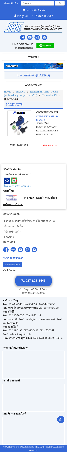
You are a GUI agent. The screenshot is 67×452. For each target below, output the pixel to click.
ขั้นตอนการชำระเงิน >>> (17, 186)
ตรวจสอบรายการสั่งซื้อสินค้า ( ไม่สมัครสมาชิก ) (29, 220)
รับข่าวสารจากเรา (13, 258)
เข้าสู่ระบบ (23, 16)
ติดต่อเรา (8, 237)
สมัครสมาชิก (45, 16)
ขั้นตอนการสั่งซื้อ (13, 226)
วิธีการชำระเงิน (12, 231)
